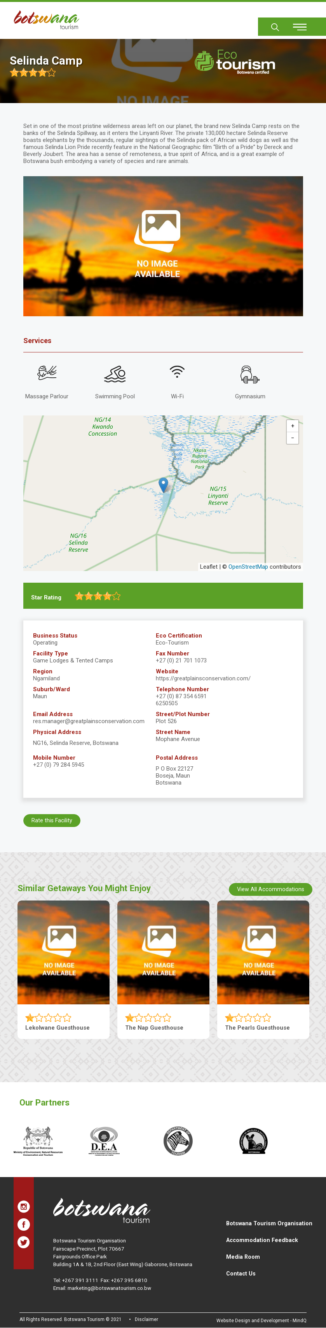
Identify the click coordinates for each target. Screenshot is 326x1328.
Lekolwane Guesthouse (57, 1027)
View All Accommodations (270, 889)
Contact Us (241, 1273)
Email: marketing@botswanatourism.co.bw (102, 1288)
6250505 (167, 703)
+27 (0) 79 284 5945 (58, 764)
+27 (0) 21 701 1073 (181, 660)
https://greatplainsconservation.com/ (203, 678)
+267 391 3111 (80, 1280)
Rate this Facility (51, 820)
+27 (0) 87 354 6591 (181, 696)
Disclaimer (146, 1319)
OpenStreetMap (248, 566)
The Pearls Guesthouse (257, 1027)
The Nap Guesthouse (154, 1027)
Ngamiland (46, 678)
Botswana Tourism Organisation (269, 1223)
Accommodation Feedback (262, 1240)
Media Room (243, 1257)
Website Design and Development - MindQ (261, 1320)
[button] (163, 485)
